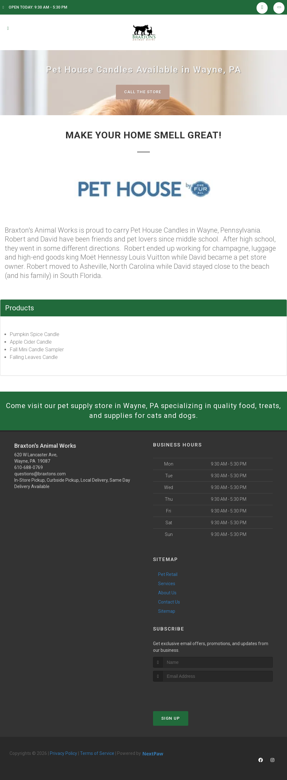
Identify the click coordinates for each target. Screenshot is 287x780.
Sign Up (170, 718)
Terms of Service (97, 753)
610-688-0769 (28, 467)
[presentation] (187, 693)
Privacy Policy (63, 753)
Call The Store (142, 91)
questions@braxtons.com (40, 473)
